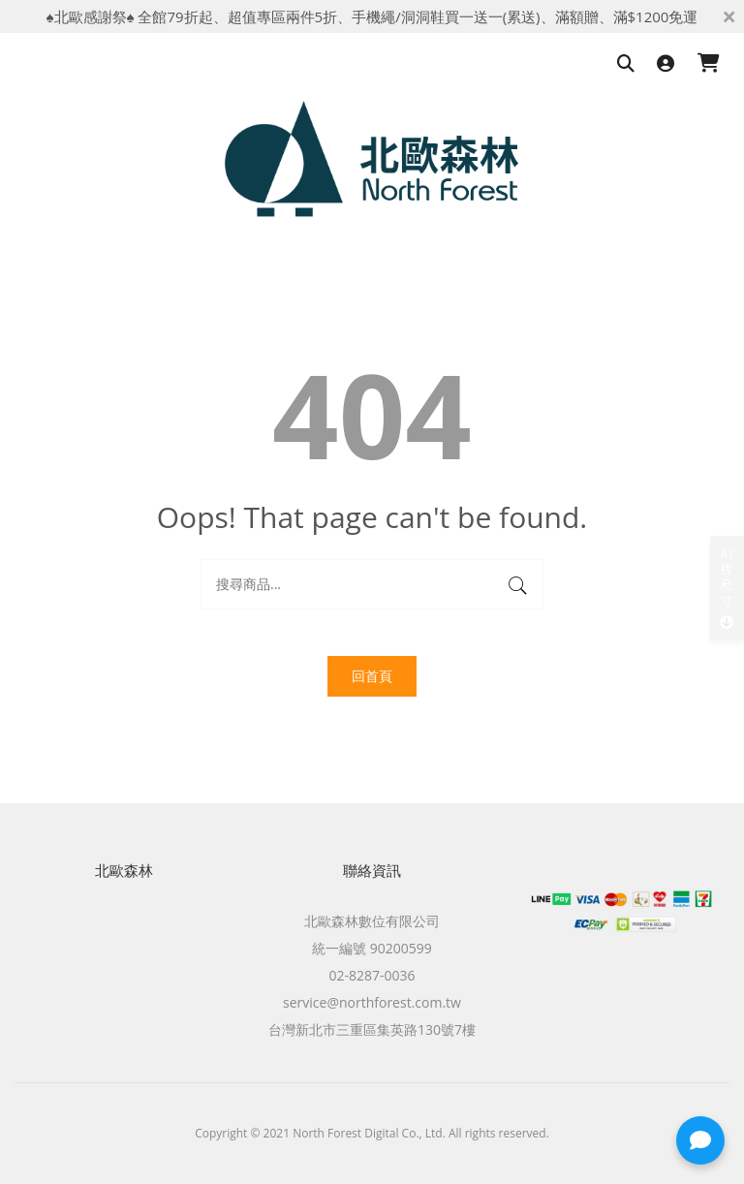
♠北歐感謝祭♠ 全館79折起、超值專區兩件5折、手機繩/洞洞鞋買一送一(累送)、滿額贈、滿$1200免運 (372, 16)
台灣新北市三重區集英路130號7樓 (372, 1029)
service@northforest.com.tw (372, 1002)
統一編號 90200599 (372, 948)
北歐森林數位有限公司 (372, 921)
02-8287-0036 (371, 975)
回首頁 (372, 676)
